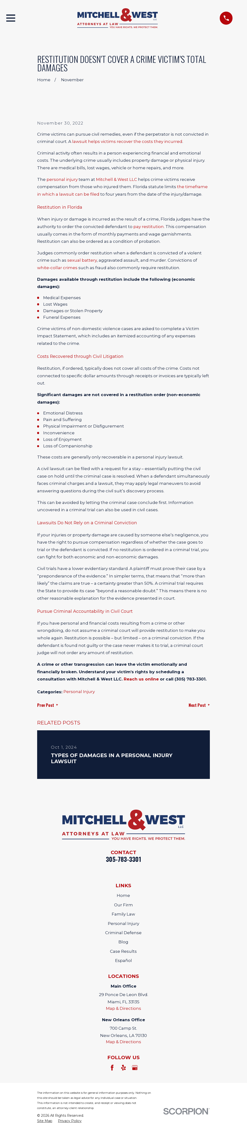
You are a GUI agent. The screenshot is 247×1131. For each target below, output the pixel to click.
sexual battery (82, 260)
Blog (123, 941)
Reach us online (141, 679)
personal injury (62, 179)
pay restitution (148, 226)
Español (123, 960)
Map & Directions (123, 1008)
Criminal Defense (123, 932)
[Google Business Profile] (135, 1068)
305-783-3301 (123, 859)
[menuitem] (44, 1121)
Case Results (123, 951)
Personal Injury (79, 691)
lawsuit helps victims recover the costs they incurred (127, 141)
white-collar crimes (57, 267)
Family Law (123, 914)
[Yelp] (123, 1068)
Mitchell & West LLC (116, 179)
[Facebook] (112, 1068)
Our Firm (123, 904)
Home (123, 895)
